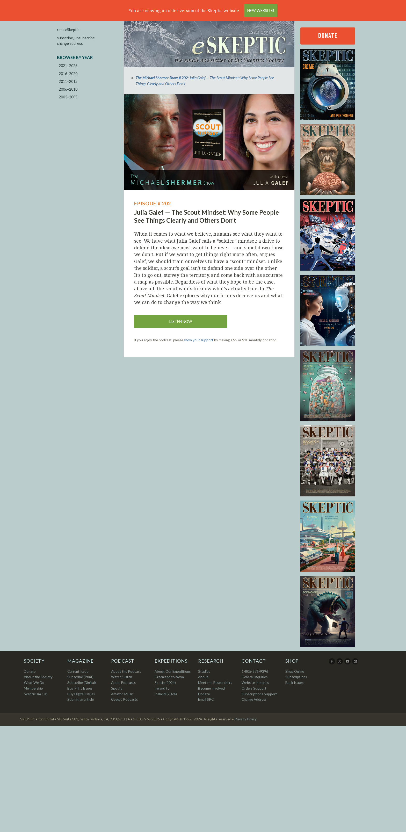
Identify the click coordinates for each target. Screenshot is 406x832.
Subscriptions (296, 677)
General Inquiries (254, 677)
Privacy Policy (246, 719)
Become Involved (211, 688)
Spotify (116, 688)
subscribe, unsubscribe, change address (76, 41)
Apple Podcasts (123, 683)
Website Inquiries (255, 683)
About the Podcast (126, 671)
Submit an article (80, 699)
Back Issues (294, 683)
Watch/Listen (121, 677)
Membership (33, 688)
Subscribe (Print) (80, 677)
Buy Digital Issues (81, 694)
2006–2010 (68, 89)
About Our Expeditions (173, 671)
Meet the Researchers (215, 683)
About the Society (38, 677)
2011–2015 (68, 81)
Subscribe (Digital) (81, 683)
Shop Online (294, 671)
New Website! (260, 10)
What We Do (34, 683)
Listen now (180, 321)
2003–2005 (68, 97)
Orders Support (254, 688)
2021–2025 (68, 65)
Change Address (254, 699)
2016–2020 (68, 73)
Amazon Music (122, 694)
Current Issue (77, 671)
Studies (204, 671)
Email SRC (206, 699)
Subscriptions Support (259, 694)
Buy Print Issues (79, 688)
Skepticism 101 (36, 694)
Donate (327, 36)
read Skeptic (68, 29)
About (203, 677)
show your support (198, 340)
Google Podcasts (124, 699)
